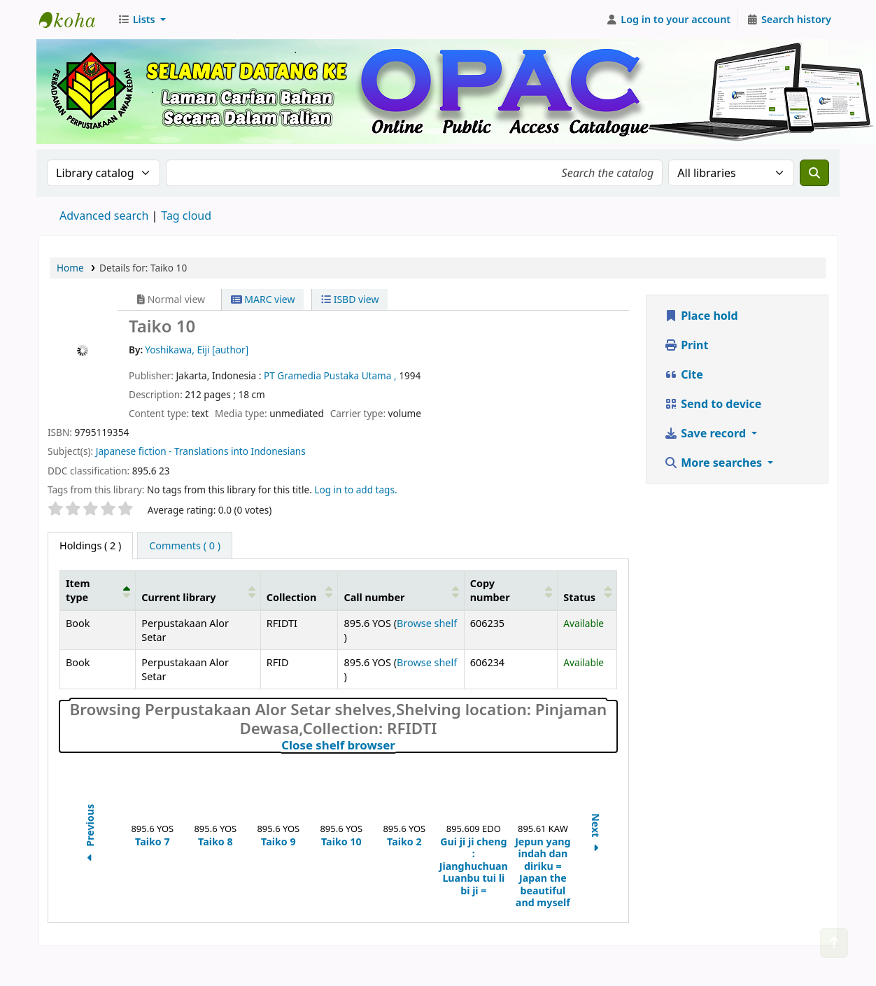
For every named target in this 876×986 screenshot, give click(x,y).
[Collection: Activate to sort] (299, 590)
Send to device (712, 403)
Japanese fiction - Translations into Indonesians (201, 451)
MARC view (263, 299)
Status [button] (579, 597)
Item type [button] (78, 590)
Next (596, 834)
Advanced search (103, 215)
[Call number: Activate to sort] (401, 590)
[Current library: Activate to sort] (198, 590)
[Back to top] (834, 943)
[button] (141, 19)
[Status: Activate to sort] (587, 590)
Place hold (701, 315)
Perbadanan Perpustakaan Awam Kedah (74, 20)
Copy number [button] (490, 590)
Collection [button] (292, 597)
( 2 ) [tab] (90, 545)
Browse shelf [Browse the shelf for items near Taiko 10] (427, 623)
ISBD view (350, 299)
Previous (90, 834)
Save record (706, 433)
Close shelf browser (399, 745)
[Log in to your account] (668, 19)
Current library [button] (178, 597)
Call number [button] (374, 597)
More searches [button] (714, 462)
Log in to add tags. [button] (355, 489)
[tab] (184, 546)
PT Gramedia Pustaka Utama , (331, 375)
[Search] (814, 173)
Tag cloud (186, 215)
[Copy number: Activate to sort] (511, 590)
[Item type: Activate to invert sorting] (98, 590)
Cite (683, 374)
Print (686, 345)
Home (70, 267)
